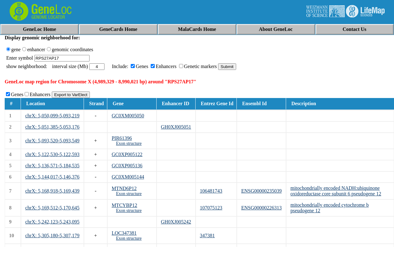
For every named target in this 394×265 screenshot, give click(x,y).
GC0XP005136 (127, 165)
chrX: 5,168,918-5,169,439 (52, 191)
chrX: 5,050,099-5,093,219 (52, 115)
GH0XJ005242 (176, 221)
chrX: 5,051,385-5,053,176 (52, 127)
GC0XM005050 (128, 115)
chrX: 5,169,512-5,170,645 (52, 207)
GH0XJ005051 (176, 127)
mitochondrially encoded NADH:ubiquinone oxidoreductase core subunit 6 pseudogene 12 (335, 190)
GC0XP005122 (127, 154)
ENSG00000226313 (261, 207)
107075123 (211, 207)
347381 (207, 235)
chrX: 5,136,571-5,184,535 (52, 165)
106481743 (211, 191)
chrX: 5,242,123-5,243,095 (52, 221)
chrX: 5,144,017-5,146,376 (52, 176)
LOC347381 (124, 233)
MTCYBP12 (124, 205)
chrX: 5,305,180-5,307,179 (52, 235)
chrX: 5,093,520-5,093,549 (52, 140)
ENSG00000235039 (261, 191)
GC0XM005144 (128, 176)
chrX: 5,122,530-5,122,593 (52, 154)
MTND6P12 (124, 188)
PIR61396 (122, 138)
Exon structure (129, 143)
